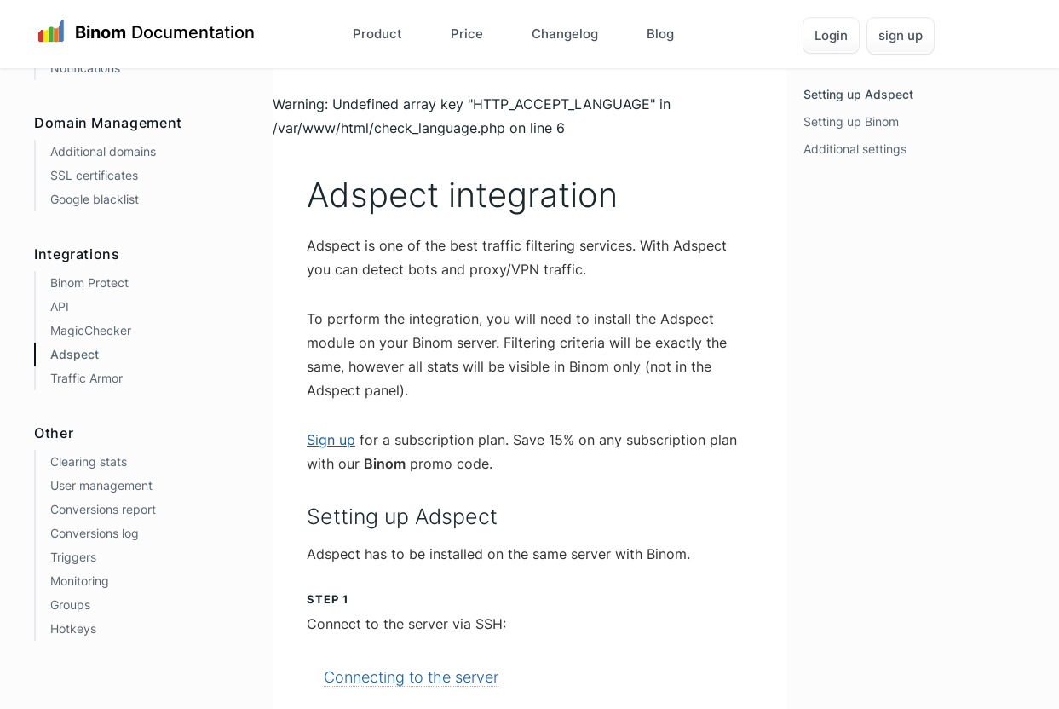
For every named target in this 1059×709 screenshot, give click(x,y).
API (59, 306)
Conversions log (94, 533)
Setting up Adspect (858, 94)
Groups (70, 604)
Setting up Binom (851, 121)
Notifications (85, 68)
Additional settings (854, 148)
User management (101, 485)
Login (831, 35)
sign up (900, 35)
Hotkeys (73, 628)
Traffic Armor (86, 378)
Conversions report (103, 509)
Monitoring (79, 581)
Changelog (565, 34)
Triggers (73, 557)
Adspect (74, 354)
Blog (660, 34)
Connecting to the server (411, 677)
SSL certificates (94, 175)
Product (377, 34)
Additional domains (103, 151)
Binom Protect (89, 282)
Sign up (331, 439)
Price (467, 34)
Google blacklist (94, 199)
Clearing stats (88, 461)
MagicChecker (90, 330)
